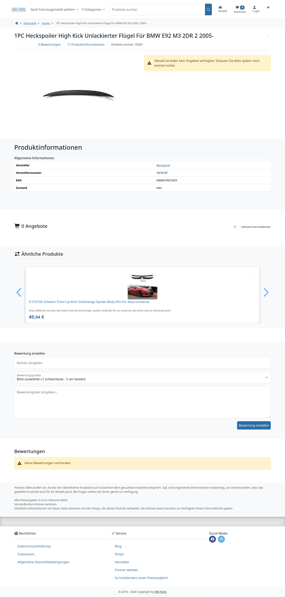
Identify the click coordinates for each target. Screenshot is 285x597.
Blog (118, 546)
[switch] (236, 226)
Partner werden (126, 570)
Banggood (163, 165)
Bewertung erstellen (254, 425)
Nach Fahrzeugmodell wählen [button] (52, 9)
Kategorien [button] (91, 9)
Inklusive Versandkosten (256, 227)
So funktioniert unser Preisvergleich (141, 578)
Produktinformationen (85, 44)
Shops (119, 554)
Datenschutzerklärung (33, 546)
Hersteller (122, 562)
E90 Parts (160, 592)
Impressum (25, 554)
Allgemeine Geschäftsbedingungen (43, 562)
